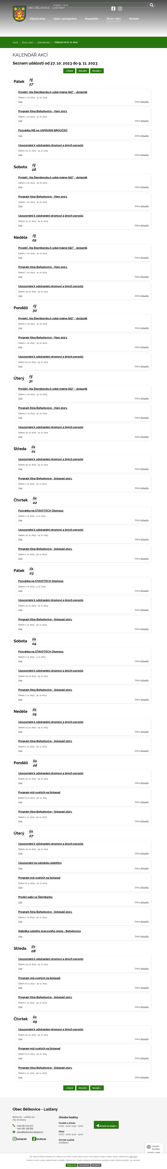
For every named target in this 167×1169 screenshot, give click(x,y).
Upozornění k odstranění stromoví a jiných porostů (50, 146)
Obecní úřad (37, 18)
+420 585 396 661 (25, 1130)
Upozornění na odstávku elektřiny (40, 863)
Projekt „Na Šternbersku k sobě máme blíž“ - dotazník (52, 92)
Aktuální (83, 71)
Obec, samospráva (65, 18)
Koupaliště (91, 18)
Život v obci (114, 18)
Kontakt (134, 18)
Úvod (15, 42)
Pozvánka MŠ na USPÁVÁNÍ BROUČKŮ (42, 131)
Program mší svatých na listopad (39, 793)
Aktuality (144, 102)
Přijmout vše (70, 1165)
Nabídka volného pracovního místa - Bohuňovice (49, 931)
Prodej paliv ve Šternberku (35, 897)
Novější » (100, 71)
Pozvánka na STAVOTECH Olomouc (41, 511)
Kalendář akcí (43, 42)
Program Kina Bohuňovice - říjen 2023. (42, 112)
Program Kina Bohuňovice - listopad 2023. (45, 479)
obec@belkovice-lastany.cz (28, 1133)
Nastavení (98, 1165)
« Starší (66, 71)
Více (20, 102)
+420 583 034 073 (25, 1127)
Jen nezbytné (84, 1165)
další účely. (134, 1156)
